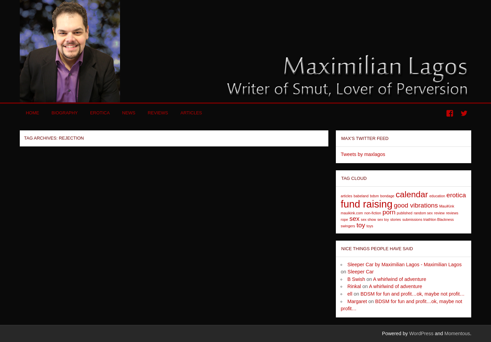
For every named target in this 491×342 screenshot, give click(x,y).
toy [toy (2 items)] (360, 225)
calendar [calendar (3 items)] (412, 194)
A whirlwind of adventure (399, 279)
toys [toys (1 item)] (370, 226)
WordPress (421, 333)
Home (32, 112)
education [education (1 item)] (437, 196)
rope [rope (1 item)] (344, 219)
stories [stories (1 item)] (395, 219)
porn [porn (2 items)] (389, 212)
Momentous (457, 333)
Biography (64, 112)
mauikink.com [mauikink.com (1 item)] (352, 213)
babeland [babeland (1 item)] (361, 196)
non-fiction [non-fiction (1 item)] (372, 213)
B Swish (356, 279)
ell (349, 294)
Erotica (100, 112)
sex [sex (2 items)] (354, 218)
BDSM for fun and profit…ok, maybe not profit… (412, 294)
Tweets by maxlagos (363, 154)
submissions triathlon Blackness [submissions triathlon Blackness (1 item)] (428, 219)
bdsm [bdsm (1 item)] (374, 196)
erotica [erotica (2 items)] (456, 195)
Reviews (158, 112)
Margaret (357, 301)
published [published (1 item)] (405, 213)
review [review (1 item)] (439, 213)
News (128, 112)
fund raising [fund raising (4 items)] (366, 204)
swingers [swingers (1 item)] (348, 226)
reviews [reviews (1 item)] (452, 213)
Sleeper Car (360, 271)
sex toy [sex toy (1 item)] (383, 219)
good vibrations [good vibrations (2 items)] (416, 205)
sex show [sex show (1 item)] (368, 219)
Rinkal (354, 286)
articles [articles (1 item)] (346, 196)
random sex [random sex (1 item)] (423, 213)
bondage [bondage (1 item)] (387, 196)
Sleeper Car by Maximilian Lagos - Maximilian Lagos (404, 264)
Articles (191, 112)
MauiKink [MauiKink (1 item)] (446, 206)
